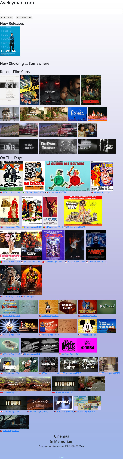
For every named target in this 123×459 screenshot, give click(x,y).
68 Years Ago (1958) (11, 192)
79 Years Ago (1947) (11, 334)
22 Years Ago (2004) (38, 411)
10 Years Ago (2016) (11, 296)
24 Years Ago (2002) (12, 411)
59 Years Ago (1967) (71, 354)
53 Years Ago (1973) (111, 373)
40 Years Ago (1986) (54, 261)
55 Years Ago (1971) (76, 227)
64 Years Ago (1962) (57, 192)
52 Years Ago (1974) (11, 261)
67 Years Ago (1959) (35, 192)
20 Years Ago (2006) (65, 411)
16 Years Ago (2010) (86, 411)
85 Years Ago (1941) (50, 315)
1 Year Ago (29, 296)
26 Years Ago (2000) (64, 392)
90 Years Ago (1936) (11, 315)
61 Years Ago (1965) (12, 227)
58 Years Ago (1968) (54, 227)
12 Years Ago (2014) (97, 261)
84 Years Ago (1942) (89, 315)
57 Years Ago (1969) (12, 373)
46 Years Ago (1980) (32, 261)
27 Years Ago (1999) (12, 392)
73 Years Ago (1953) (50, 334)
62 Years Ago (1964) (33, 354)
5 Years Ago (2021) (11, 430)
